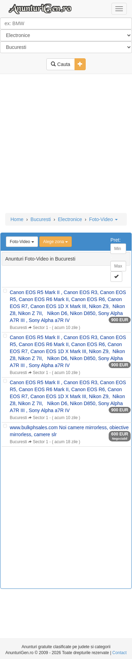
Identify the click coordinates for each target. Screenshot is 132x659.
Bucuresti (41, 219)
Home (16, 219)
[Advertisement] (65, 144)
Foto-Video (103, 219)
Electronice (70, 219)
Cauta (60, 64)
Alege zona (55, 241)
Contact (119, 652)
